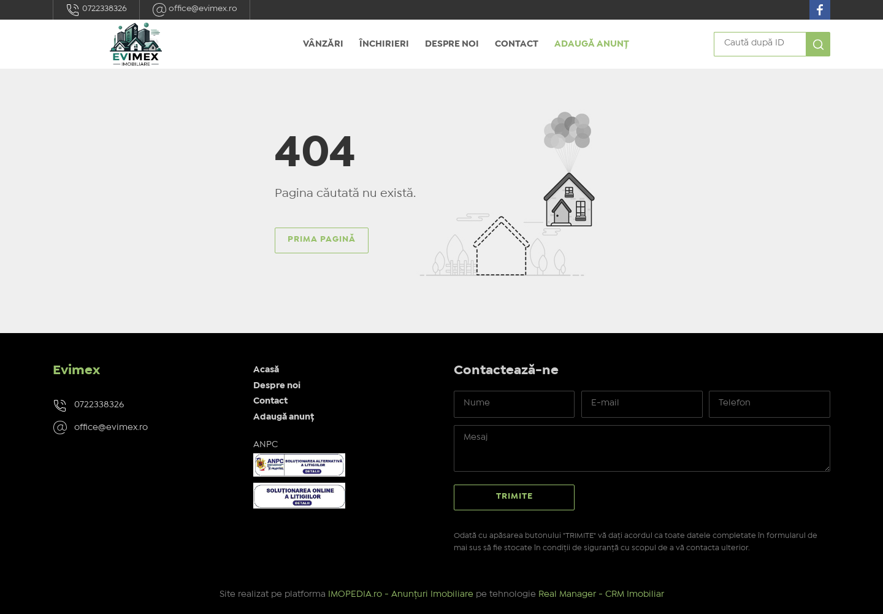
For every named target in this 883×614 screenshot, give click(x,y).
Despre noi (452, 44)
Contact (516, 44)
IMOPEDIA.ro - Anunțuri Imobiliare (400, 594)
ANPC (265, 444)
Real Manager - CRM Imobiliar (601, 594)
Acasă (266, 370)
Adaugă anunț (591, 44)
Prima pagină (322, 239)
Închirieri (384, 44)
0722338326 (96, 9)
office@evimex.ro (194, 9)
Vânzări (323, 44)
